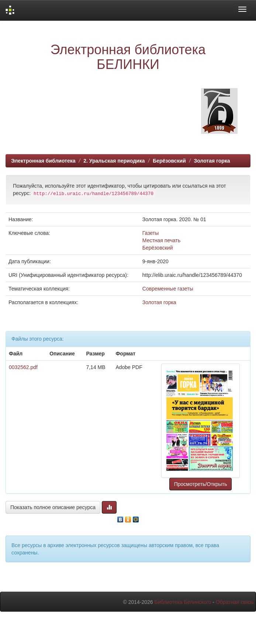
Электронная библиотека (43, 161)
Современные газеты (167, 289)
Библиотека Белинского (182, 602)
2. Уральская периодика (114, 161)
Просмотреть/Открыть (200, 484)
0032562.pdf (23, 367)
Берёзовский (169, 161)
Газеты (150, 233)
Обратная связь (235, 602)
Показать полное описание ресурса (53, 507)
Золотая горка (212, 161)
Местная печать (161, 240)
